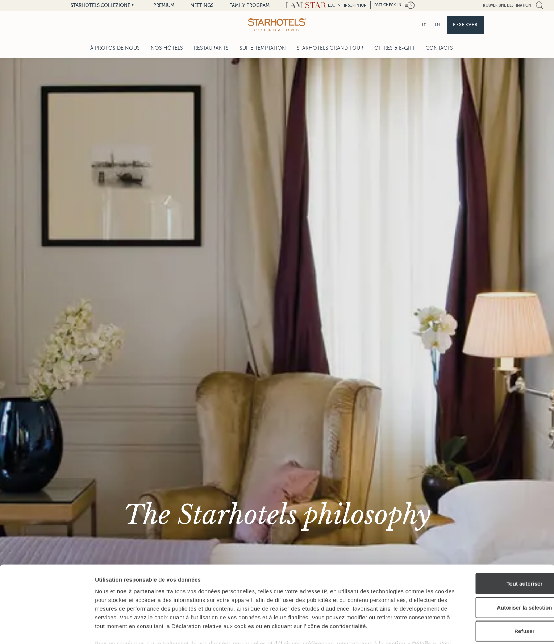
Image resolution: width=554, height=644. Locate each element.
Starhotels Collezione (100, 5)
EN (437, 24)
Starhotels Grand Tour (330, 48)
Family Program (249, 5)
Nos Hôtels (167, 48)
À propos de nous (115, 48)
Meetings (201, 5)
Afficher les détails (399, 630)
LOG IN (334, 5)
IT (424, 24)
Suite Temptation (262, 48)
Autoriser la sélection (493, 563)
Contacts (439, 48)
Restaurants (211, 48)
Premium (163, 5)
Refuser (493, 586)
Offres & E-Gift (394, 48)
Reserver (465, 24)
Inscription (355, 5)
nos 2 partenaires (141, 546)
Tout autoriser (493, 539)
